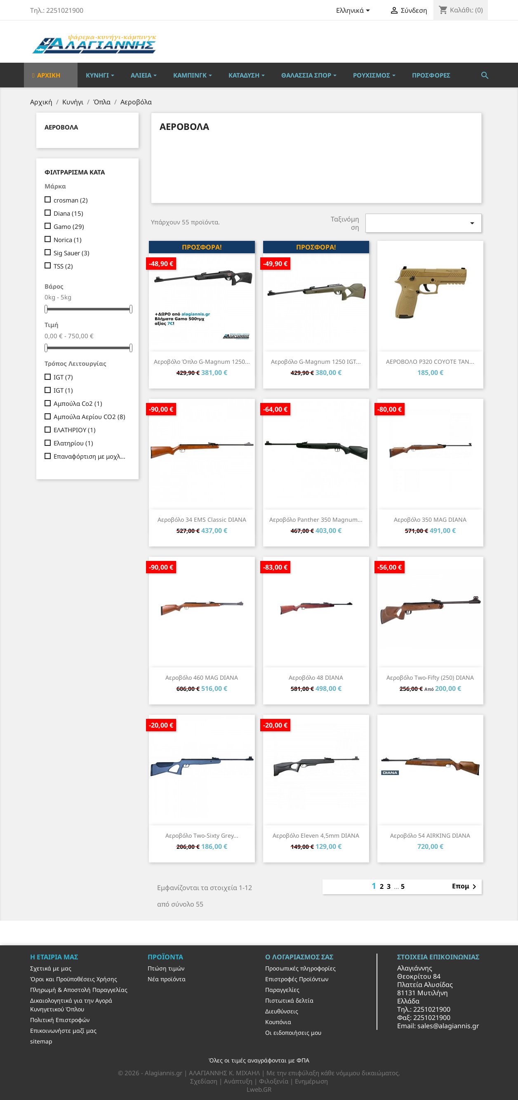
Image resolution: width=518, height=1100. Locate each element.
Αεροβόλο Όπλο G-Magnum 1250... (202, 361)
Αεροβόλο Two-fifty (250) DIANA (430, 677)
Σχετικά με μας (50, 968)
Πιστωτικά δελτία (289, 1000)
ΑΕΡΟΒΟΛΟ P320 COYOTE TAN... (430, 361)
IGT (63, 377)
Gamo (69, 226)
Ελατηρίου (73, 443)
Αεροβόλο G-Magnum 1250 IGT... (316, 361)
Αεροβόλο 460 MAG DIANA (201, 677)
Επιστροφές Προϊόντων (296, 979)
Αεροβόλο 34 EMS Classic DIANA (202, 519)
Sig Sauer (71, 253)
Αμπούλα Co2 (78, 403)
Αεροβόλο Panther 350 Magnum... (316, 519)
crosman (71, 200)
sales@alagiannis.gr (448, 1025)
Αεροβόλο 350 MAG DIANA (430, 519)
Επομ (465, 887)
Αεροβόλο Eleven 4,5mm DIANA (316, 835)
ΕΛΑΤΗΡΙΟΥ (75, 430)
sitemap (41, 1041)
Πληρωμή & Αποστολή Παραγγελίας (78, 990)
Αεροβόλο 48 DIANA (316, 677)
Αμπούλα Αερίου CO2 (89, 416)
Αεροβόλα (61, 127)
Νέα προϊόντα (167, 979)
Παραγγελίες (282, 990)
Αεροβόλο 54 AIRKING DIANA (430, 835)
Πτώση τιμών (166, 968)
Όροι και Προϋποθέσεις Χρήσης (73, 979)
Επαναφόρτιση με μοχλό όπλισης (90, 456)
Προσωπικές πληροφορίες (300, 968)
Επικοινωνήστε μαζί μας (63, 1030)
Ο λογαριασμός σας (299, 956)
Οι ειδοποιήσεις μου (293, 1032)
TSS (63, 266)
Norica (68, 240)
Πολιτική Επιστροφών (59, 1020)
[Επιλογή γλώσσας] (354, 11)
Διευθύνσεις (281, 1011)
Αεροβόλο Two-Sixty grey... (201, 835)
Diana (68, 213)
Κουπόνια (278, 1022)
